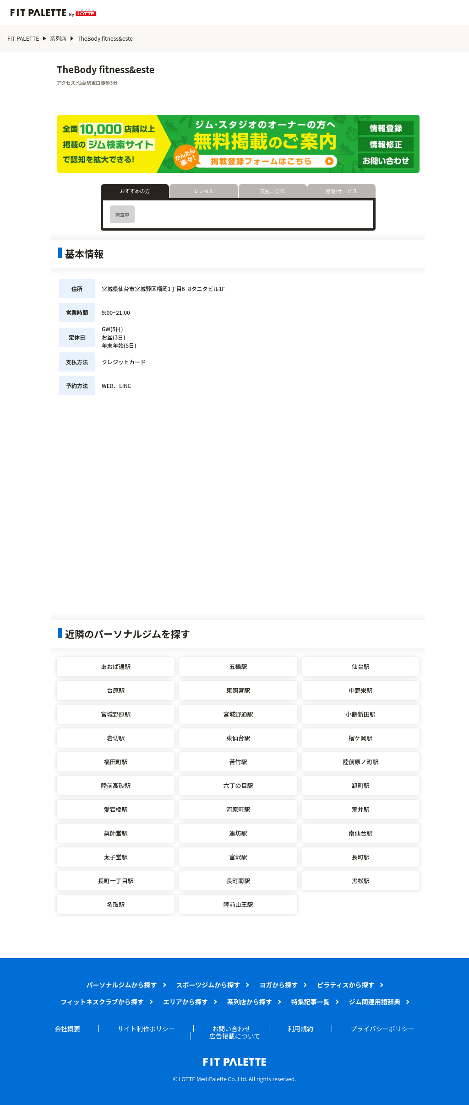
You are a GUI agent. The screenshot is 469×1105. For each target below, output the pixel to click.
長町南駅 (238, 880)
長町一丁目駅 (116, 880)
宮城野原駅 (116, 714)
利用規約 (300, 1028)
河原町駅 (238, 809)
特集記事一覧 (310, 1001)
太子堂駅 (116, 856)
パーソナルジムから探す (122, 984)
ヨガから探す (278, 984)
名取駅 (116, 904)
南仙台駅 (360, 833)
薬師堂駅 (116, 833)
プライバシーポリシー (382, 1028)
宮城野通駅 (238, 714)
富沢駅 (238, 856)
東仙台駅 (238, 737)
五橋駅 (238, 666)
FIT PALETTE (23, 38)
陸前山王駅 (238, 904)
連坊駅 (238, 833)
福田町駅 (116, 761)
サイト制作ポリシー (146, 1028)
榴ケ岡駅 (360, 737)
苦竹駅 (238, 761)
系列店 (58, 38)
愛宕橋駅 (116, 809)
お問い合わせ (231, 1028)
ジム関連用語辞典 (374, 1001)
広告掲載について (235, 1035)
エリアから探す (185, 1001)
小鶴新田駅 (361, 714)
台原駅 (116, 690)
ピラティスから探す (345, 984)
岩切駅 (116, 737)
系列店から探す (249, 1001)
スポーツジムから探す (208, 984)
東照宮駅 (238, 690)
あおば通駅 (116, 666)
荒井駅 (361, 809)
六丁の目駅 (238, 785)
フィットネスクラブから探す (102, 1001)
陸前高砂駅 (116, 785)
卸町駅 (361, 785)
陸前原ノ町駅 (360, 761)
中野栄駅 (360, 690)
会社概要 (67, 1028)
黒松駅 (361, 880)
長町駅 (361, 856)
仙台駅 (361, 666)
